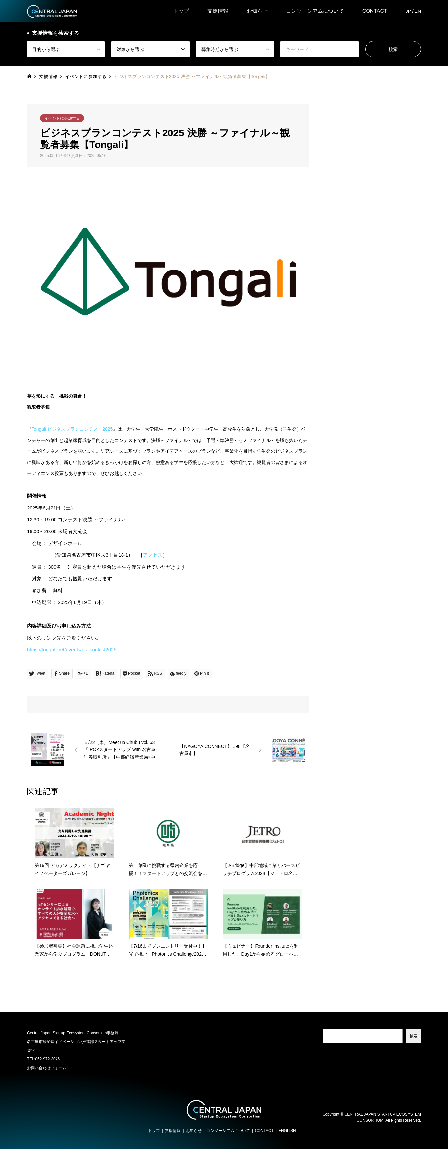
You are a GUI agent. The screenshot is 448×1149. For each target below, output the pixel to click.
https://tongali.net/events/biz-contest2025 (72, 649)
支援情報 (217, 11)
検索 (413, 1036)
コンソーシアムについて (315, 11)
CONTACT (374, 11)
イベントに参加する (62, 118)
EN (418, 11)
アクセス (153, 555)
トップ (181, 11)
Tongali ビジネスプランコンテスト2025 (72, 429)
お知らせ (257, 11)
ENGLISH (287, 1130)
